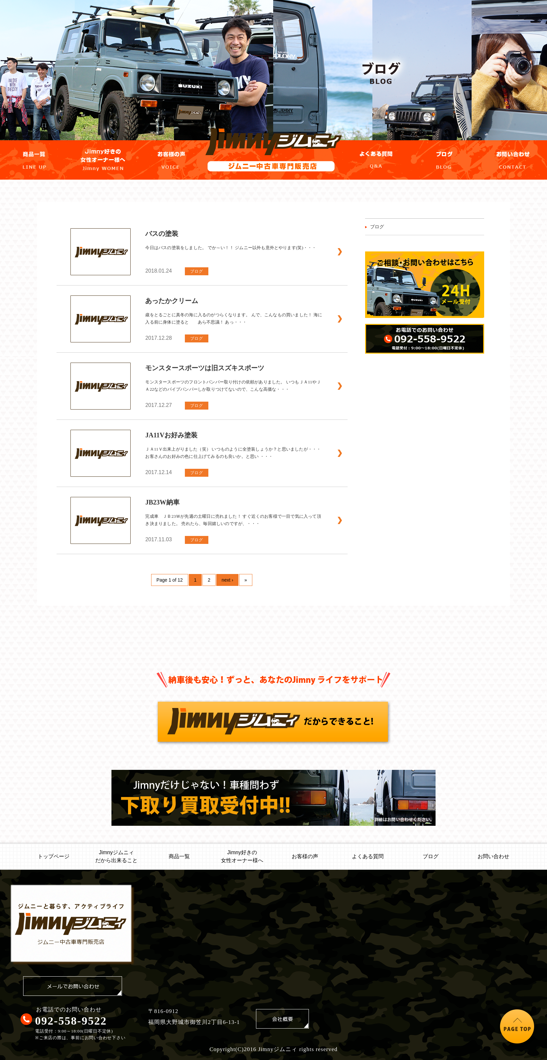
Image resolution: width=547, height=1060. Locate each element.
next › (227, 580)
